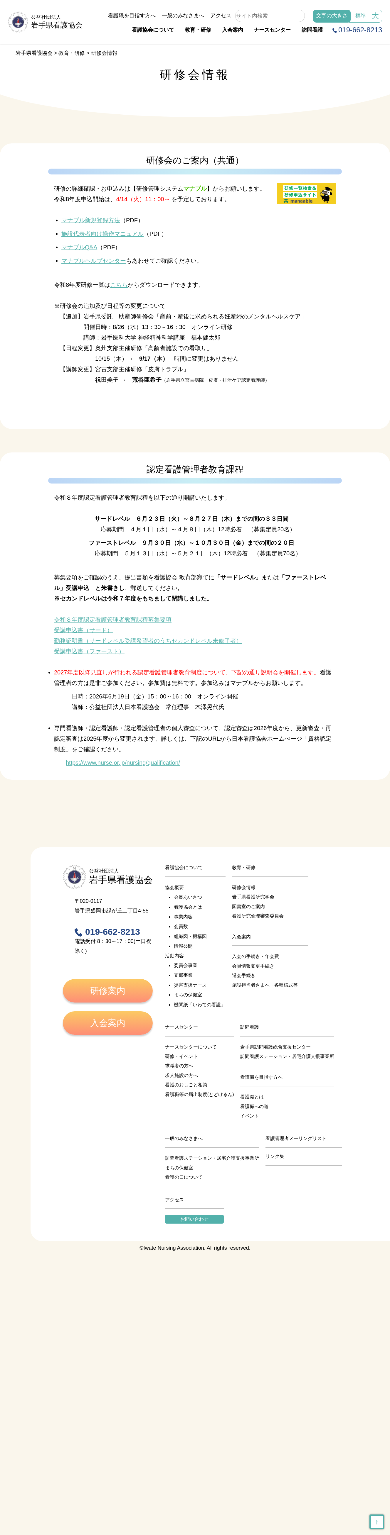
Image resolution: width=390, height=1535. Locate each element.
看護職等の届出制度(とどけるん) (199, 1094)
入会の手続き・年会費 (255, 956)
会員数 (181, 926)
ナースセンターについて (191, 1046)
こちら (119, 284)
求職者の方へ (179, 1065)
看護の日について (184, 1177)
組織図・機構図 (190, 936)
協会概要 (174, 887)
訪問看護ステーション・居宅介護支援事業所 (287, 1056)
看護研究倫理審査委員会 (258, 915)
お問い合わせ (194, 1219)
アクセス (220, 15)
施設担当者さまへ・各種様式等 (265, 985)
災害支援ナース (190, 985)
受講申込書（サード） (83, 630)
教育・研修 (198, 30)
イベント (249, 1115)
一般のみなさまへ (183, 15)
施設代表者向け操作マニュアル (102, 233)
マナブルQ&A (79, 247)
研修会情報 (243, 887)
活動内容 (174, 955)
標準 (360, 16)
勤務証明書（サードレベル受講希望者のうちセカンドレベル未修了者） (148, 640)
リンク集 (274, 1156)
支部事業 (183, 975)
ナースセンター (272, 30)
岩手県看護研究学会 (253, 896)
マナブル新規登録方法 (90, 220)
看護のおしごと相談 (186, 1084)
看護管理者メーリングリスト (296, 1138)
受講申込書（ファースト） (89, 651)
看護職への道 (254, 1106)
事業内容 (183, 916)
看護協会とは (188, 907)
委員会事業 (185, 965)
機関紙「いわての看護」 (200, 1004)
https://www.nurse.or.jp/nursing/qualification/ (123, 762)
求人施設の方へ (181, 1075)
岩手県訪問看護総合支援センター (275, 1046)
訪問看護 (312, 30)
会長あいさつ (188, 897)
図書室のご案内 (248, 906)
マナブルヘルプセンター (93, 260)
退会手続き (243, 975)
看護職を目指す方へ (132, 15)
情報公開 (183, 946)
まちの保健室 (188, 994)
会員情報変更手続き (253, 966)
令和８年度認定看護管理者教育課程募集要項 (113, 619)
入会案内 (232, 30)
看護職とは (252, 1096)
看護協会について (153, 30)
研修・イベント (181, 1056)
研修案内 (107, 990)
